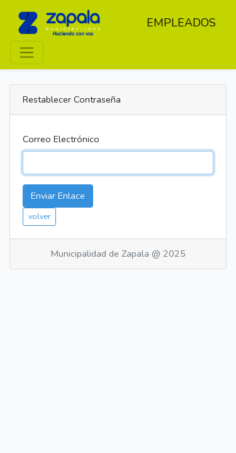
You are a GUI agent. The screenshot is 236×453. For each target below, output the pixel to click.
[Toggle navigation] (26, 52)
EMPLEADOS (181, 22)
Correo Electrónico (61, 139)
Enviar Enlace (58, 195)
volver (39, 216)
